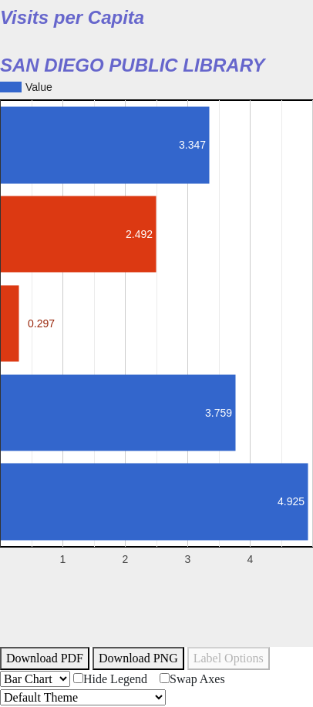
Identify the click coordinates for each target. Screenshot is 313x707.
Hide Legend (110, 678)
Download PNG (138, 658)
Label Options (229, 658)
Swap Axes (192, 678)
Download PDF (44, 658)
